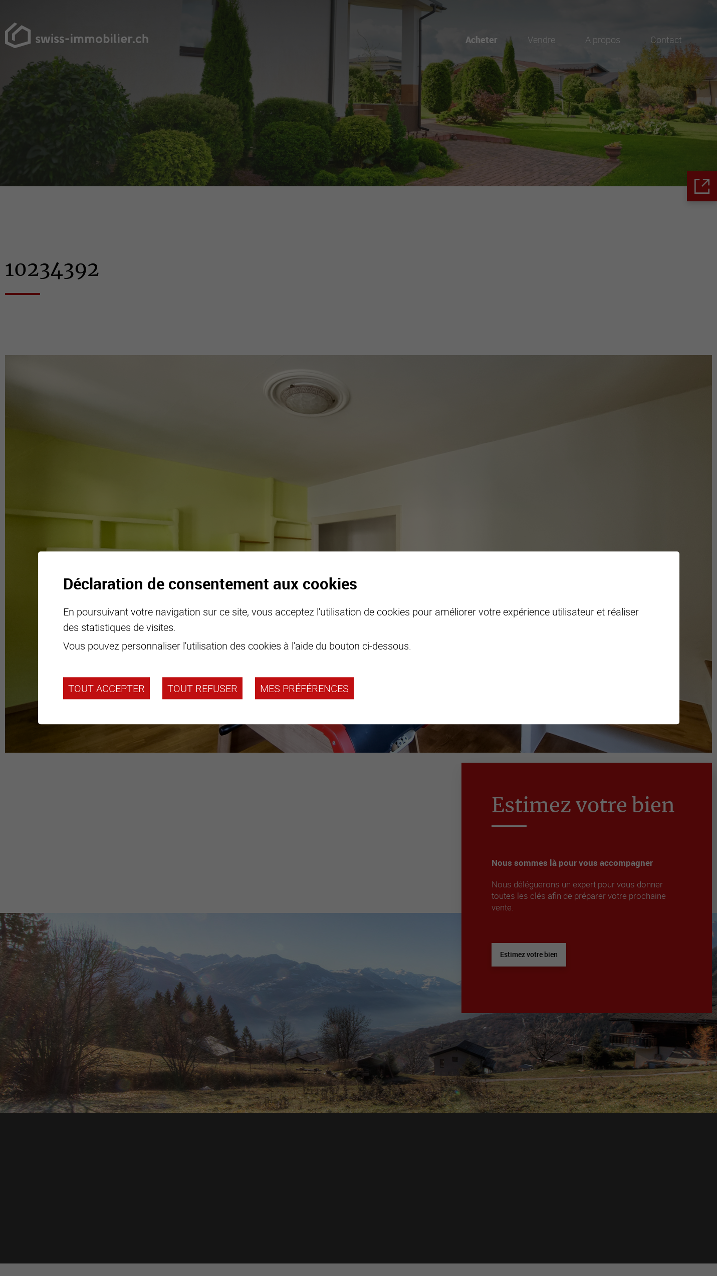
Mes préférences (304, 688)
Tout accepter (106, 688)
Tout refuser (202, 688)
